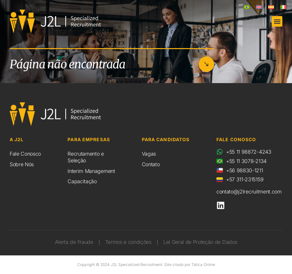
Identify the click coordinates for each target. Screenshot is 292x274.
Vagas (149, 153)
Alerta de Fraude (74, 242)
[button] (277, 21)
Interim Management (91, 171)
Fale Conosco (25, 153)
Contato (151, 164)
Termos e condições (128, 242)
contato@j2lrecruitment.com (249, 191)
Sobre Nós (22, 164)
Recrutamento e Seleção (86, 157)
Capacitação (82, 181)
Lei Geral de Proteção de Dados (200, 242)
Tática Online (203, 264)
